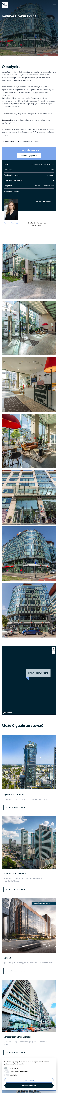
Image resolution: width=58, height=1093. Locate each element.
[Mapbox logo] (7, 712)
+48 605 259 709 (34, 225)
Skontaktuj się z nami (29, 156)
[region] (29, 680)
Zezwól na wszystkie (29, 1085)
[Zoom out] (53, 652)
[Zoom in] (53, 648)
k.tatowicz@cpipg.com (37, 223)
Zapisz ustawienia (29, 1080)
